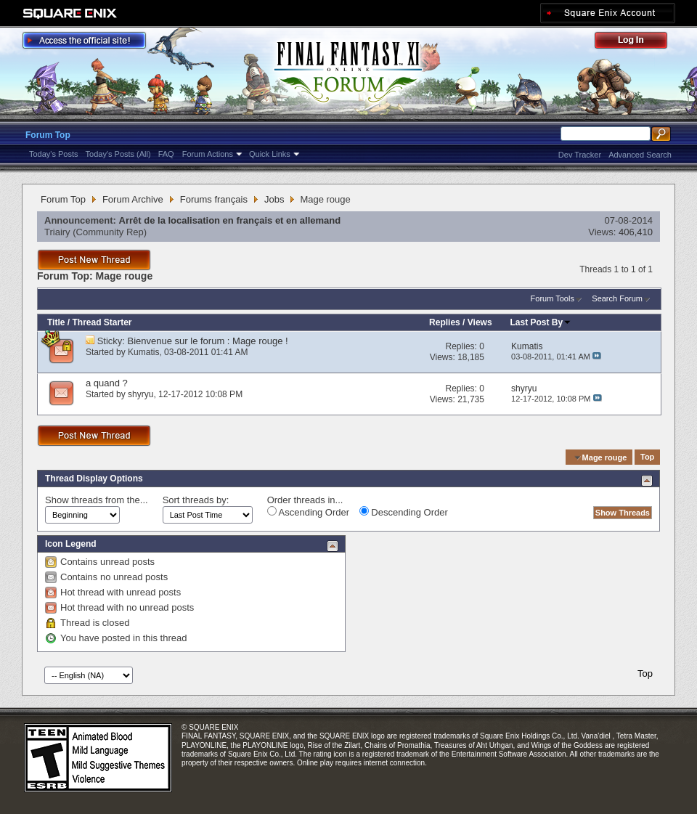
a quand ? (107, 383)
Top (647, 457)
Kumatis (143, 352)
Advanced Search (640, 154)
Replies (444, 322)
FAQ (166, 154)
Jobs (274, 199)
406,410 (636, 232)
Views (480, 322)
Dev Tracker (579, 154)
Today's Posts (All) (118, 154)
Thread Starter (101, 322)
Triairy (57, 232)
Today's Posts (53, 154)
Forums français (214, 199)
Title (56, 322)
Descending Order (403, 512)
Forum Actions (207, 154)
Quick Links (269, 154)
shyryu (140, 394)
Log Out (638, 42)
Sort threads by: (196, 499)
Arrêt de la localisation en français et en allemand (230, 220)
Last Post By (541, 322)
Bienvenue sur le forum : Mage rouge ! (208, 340)
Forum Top (47, 135)
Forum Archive (132, 199)
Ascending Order (308, 512)
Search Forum (617, 298)
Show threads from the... (96, 499)
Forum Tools (552, 298)
